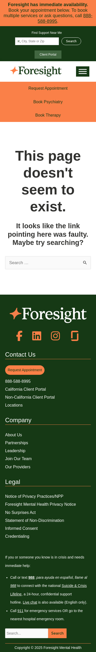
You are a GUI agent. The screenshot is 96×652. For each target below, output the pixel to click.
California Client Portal (25, 389)
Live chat (30, 602)
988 (13, 586)
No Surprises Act (20, 512)
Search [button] (57, 633)
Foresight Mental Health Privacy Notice (40, 504)
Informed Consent (21, 528)
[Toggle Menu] (83, 71)
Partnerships (16, 443)
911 (20, 611)
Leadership (15, 451)
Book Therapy (48, 115)
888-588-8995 (18, 381)
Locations (14, 405)
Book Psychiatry (48, 102)
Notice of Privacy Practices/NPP (34, 496)
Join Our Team (18, 459)
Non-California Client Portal (30, 397)
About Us (13, 435)
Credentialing (17, 536)
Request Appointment (48, 88)
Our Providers (17, 467)
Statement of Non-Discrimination (34, 520)
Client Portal (48, 54)
